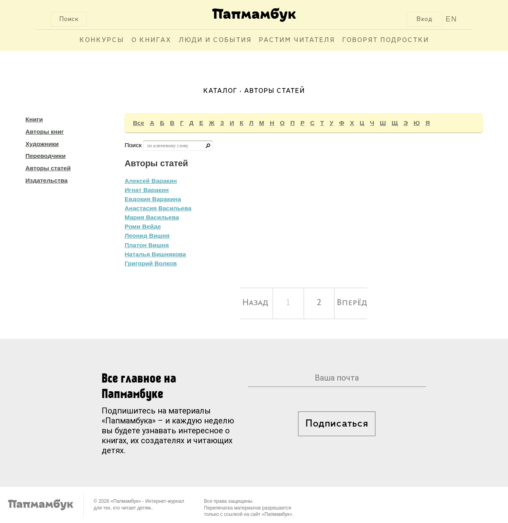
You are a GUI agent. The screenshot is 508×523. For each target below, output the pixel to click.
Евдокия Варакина (153, 199)
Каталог (220, 91)
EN (451, 19)
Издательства (46, 180)
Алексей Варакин (151, 180)
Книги (34, 119)
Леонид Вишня (147, 235)
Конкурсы (101, 40)
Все (138, 122)
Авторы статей (48, 168)
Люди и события (215, 40)
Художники (42, 143)
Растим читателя (297, 40)
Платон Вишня (147, 245)
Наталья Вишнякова (155, 254)
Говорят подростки (385, 40)
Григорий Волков (151, 263)
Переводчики (45, 155)
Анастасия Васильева (158, 208)
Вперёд (352, 303)
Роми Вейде (143, 226)
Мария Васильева (152, 217)
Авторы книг (44, 131)
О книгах (151, 40)
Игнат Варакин (147, 190)
